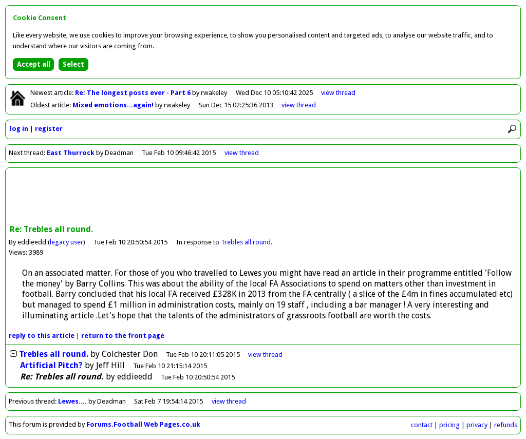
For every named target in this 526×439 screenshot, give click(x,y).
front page (122, 335)
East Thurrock (71, 153)
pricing (449, 425)
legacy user (66, 242)
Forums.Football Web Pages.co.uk (143, 424)
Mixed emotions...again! (113, 105)
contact (422, 425)
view (338, 93)
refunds (505, 425)
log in (19, 128)
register (49, 128)
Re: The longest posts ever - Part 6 (133, 93)
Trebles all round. (246, 242)
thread (265, 354)
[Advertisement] (263, 197)
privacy (476, 425)
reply (41, 335)
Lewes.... (72, 401)
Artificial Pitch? (51, 365)
